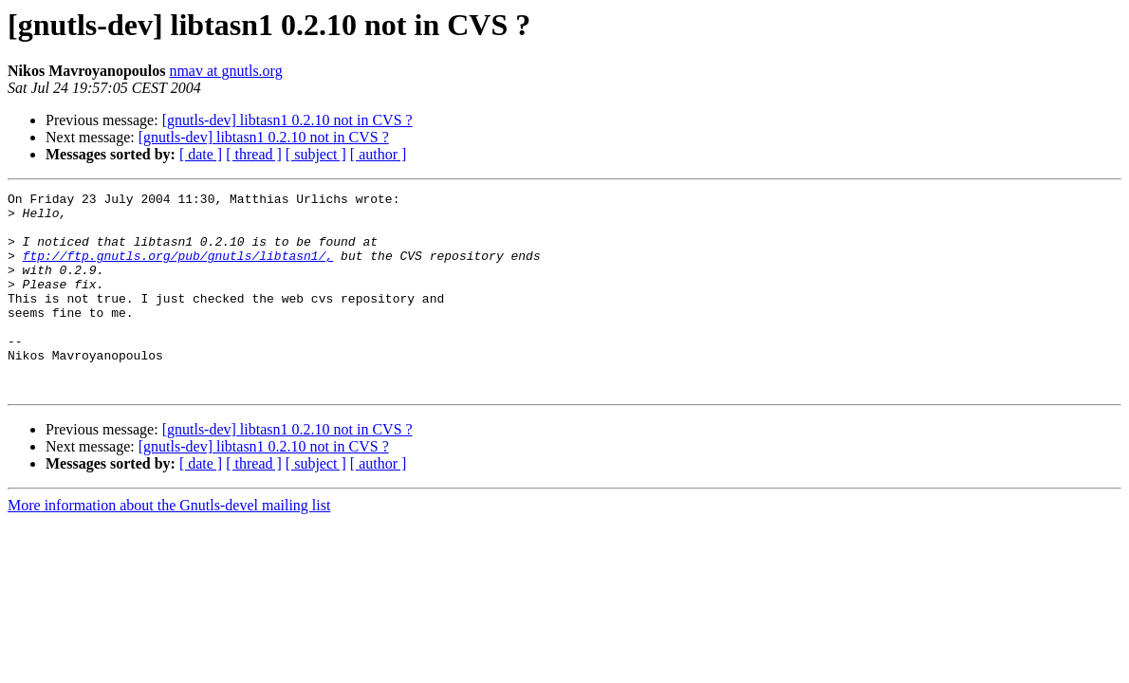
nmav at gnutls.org (225, 71)
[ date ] (200, 154)
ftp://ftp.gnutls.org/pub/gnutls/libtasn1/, (178, 269)
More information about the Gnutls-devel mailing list (169, 545)
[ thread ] (254, 154)
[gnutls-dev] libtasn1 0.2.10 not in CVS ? (287, 120)
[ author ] (378, 154)
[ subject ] (316, 154)
